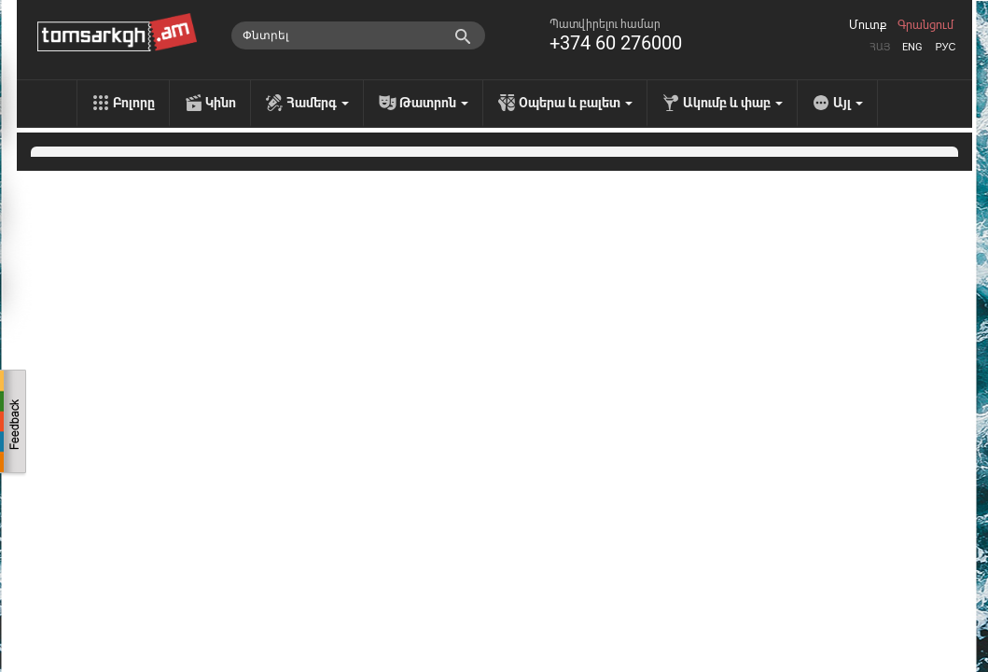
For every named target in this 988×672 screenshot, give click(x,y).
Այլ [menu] (848, 102)
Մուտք (867, 25)
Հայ (880, 47)
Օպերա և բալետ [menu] (576, 102)
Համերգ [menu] (317, 102)
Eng (912, 47)
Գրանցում (925, 25)
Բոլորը (134, 102)
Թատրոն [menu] (433, 102)
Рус (945, 47)
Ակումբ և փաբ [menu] (733, 102)
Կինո (220, 102)
